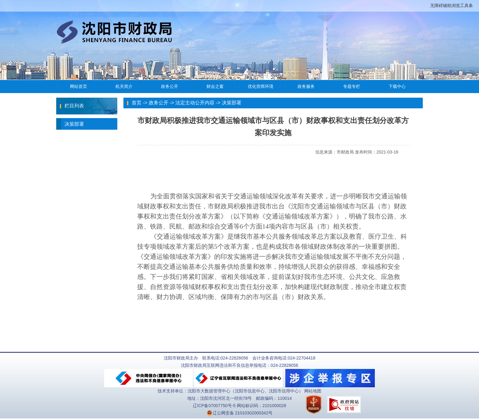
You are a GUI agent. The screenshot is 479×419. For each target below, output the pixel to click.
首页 (136, 102)
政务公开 (158, 102)
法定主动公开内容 (194, 102)
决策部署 (70, 124)
